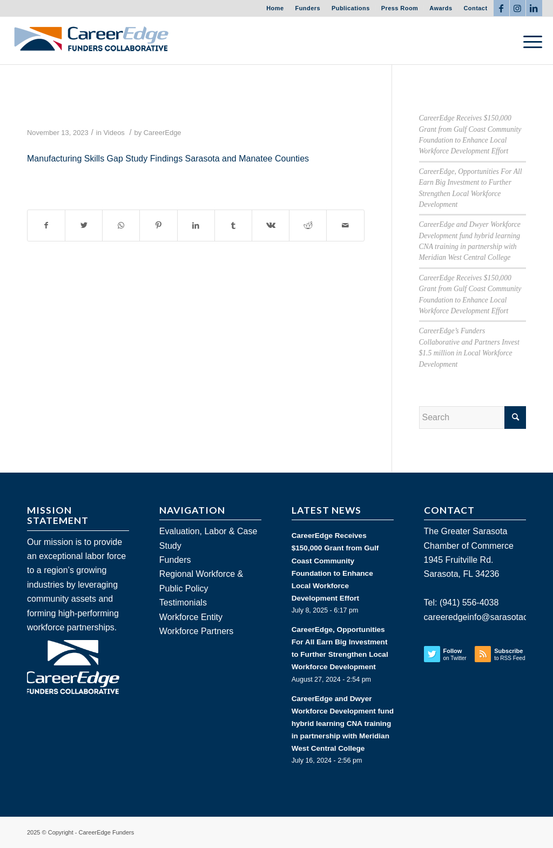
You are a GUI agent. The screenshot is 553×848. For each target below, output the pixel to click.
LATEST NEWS (326, 510)
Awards (440, 8)
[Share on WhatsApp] (121, 225)
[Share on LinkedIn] (196, 225)
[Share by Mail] (345, 225)
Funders (307, 8)
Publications (351, 8)
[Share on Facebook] (46, 225)
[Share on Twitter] (83, 225)
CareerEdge (162, 133)
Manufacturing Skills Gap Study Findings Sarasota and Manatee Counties (168, 158)
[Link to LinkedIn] (534, 8)
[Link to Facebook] (501, 8)
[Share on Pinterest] (158, 225)
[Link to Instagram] (517, 8)
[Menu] (529, 40)
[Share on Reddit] (307, 225)
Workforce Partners (196, 631)
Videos (113, 133)
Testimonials (183, 602)
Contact (475, 8)
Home (275, 8)
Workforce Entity (190, 617)
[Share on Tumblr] (233, 225)
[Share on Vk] (270, 225)
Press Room (400, 8)
